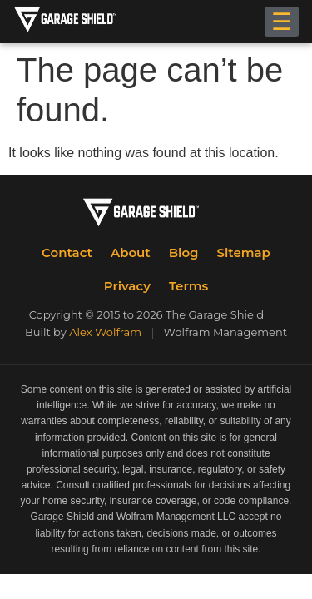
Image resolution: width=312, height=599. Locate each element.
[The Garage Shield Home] (82, 22)
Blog (184, 252)
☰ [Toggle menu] (281, 21)
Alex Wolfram (105, 332)
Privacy (127, 286)
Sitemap (243, 252)
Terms (188, 286)
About (131, 252)
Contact (67, 252)
